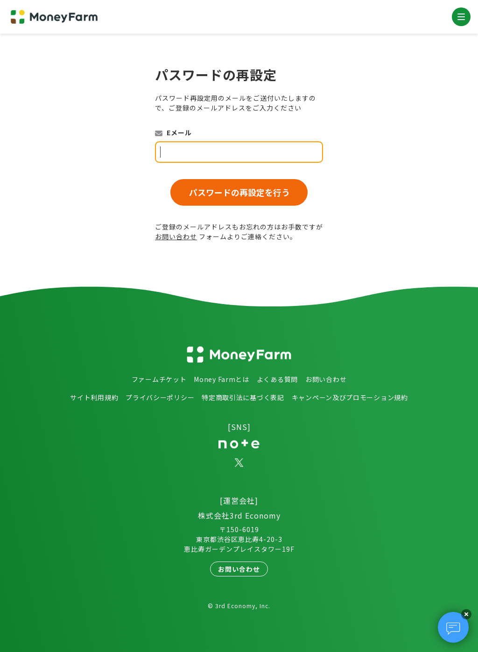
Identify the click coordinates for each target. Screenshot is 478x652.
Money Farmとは (221, 379)
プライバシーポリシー (160, 397)
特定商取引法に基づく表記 (243, 397)
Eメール (179, 132)
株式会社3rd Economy (239, 515)
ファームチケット (159, 379)
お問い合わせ (176, 236)
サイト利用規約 (94, 397)
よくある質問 (277, 379)
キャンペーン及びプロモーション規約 (350, 397)
